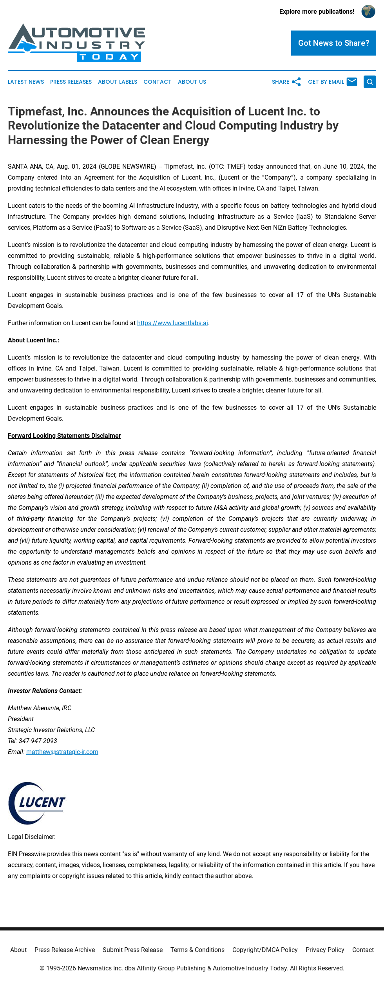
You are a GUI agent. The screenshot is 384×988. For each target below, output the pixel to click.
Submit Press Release (133, 950)
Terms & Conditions (197, 950)
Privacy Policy (325, 950)
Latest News (26, 82)
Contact (157, 82)
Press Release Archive (64, 950)
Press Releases (71, 82)
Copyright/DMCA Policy (265, 950)
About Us (192, 82)
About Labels (117, 82)
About (18, 950)
